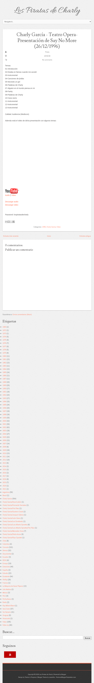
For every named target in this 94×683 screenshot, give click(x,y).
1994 (4, 401)
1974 (4, 336)
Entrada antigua (85, 236)
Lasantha (52, 677)
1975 (4, 340)
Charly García (51, 227)
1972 (4, 330)
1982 (4, 362)
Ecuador (5, 557)
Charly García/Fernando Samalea (14, 505)
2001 (4, 424)
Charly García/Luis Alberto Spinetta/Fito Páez (18, 527)
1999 (4, 417)
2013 (4, 463)
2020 (4, 485)
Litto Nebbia (7, 589)
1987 (4, 379)
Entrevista (6, 566)
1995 (4, 404)
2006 (4, 440)
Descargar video (11, 205)
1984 (4, 369)
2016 (4, 472)
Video (13, 195)
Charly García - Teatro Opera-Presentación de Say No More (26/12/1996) (47, 41)
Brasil (5, 495)
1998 (4, 414)
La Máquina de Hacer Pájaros (13, 586)
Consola (5, 547)
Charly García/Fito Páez (11, 508)
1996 (44, 227)
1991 (4, 391)
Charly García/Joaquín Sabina (13, 515)
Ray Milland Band (9, 605)
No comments (47, 60)
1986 (4, 375)
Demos (5, 550)
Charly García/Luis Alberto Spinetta (15, 524)
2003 (4, 430)
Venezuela (6, 618)
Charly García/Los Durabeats (13, 521)
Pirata (47, 52)
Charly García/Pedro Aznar (12, 534)
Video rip (6, 625)
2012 (4, 459)
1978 (4, 349)
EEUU (4, 560)
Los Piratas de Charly (47, 10)
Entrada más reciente (10, 236)
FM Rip (5, 579)
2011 (4, 456)
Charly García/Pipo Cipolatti (12, 537)
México (5, 592)
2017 (4, 476)
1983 (4, 366)
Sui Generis (7, 612)
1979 (4, 353)
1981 (4, 359)
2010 (4, 453)
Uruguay (5, 615)
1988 (4, 382)
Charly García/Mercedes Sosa (13, 531)
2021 (4, 489)
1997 (4, 411)
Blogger (63, 674)
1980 (4, 356)
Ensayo (5, 563)
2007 (4, 443)
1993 (4, 398)
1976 (4, 343)
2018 (4, 479)
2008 (4, 447)
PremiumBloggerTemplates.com (66, 677)
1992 (4, 395)
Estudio (5, 573)
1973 (4, 333)
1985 (4, 372)
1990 (4, 388)
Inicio (49, 236)
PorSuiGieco (7, 599)
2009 (4, 450)
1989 (4, 385)
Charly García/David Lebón (12, 502)
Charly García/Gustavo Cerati (13, 511)
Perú (4, 596)
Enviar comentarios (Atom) (22, 314)
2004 (4, 434)
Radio (5, 602)
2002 (4, 427)
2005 (4, 437)
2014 (4, 466)
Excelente (6, 576)
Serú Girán (6, 609)
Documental (7, 553)
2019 (4, 482)
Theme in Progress (30, 677)
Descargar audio (11, 201)
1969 (4, 327)
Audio (7, 195)
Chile (4, 540)
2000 (4, 421)
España (5, 570)
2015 (4, 469)
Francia (5, 583)
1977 (4, 346)
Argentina (6, 492)
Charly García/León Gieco (11, 518)
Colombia (6, 544)
